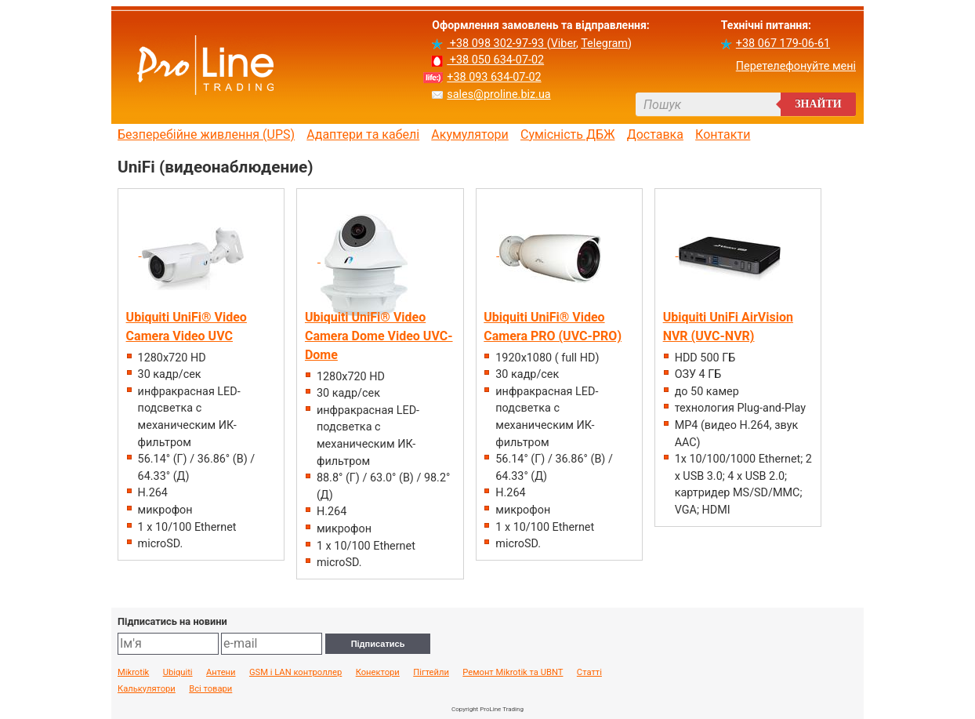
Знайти (818, 104)
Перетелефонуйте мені (796, 66)
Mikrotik (133, 672)
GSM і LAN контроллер (295, 672)
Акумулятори (470, 135)
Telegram (604, 43)
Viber (563, 43)
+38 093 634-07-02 (494, 77)
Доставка (655, 135)
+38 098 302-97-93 (496, 43)
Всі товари (210, 689)
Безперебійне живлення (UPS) (206, 135)
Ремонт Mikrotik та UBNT (512, 672)
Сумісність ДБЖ (567, 135)
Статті (589, 672)
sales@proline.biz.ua (498, 94)
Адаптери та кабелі (362, 135)
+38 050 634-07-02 (495, 60)
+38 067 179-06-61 (783, 43)
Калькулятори (147, 689)
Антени (221, 672)
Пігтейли (431, 672)
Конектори (378, 672)
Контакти (722, 135)
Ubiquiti (178, 672)
